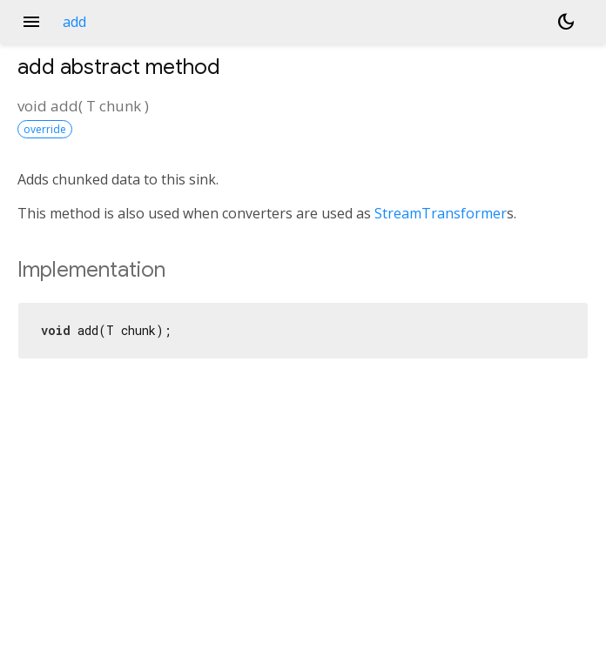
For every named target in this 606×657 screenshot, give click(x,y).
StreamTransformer (440, 213)
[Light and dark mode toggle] (566, 22)
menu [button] (31, 21)
